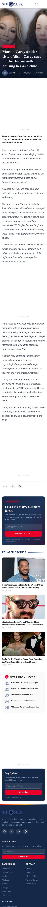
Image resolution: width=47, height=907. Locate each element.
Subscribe (23, 792)
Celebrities (6, 869)
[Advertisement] (23, 105)
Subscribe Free (23, 534)
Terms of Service (32, 880)
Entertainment (7, 872)
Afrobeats (6, 880)
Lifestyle (5, 888)
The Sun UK (33, 150)
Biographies (6, 895)
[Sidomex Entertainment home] (12, 812)
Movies (5, 884)
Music (4, 876)
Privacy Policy (11, 541)
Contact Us (30, 872)
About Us (29, 869)
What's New (6, 891)
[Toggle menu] (42, 4)
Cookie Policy (31, 884)
